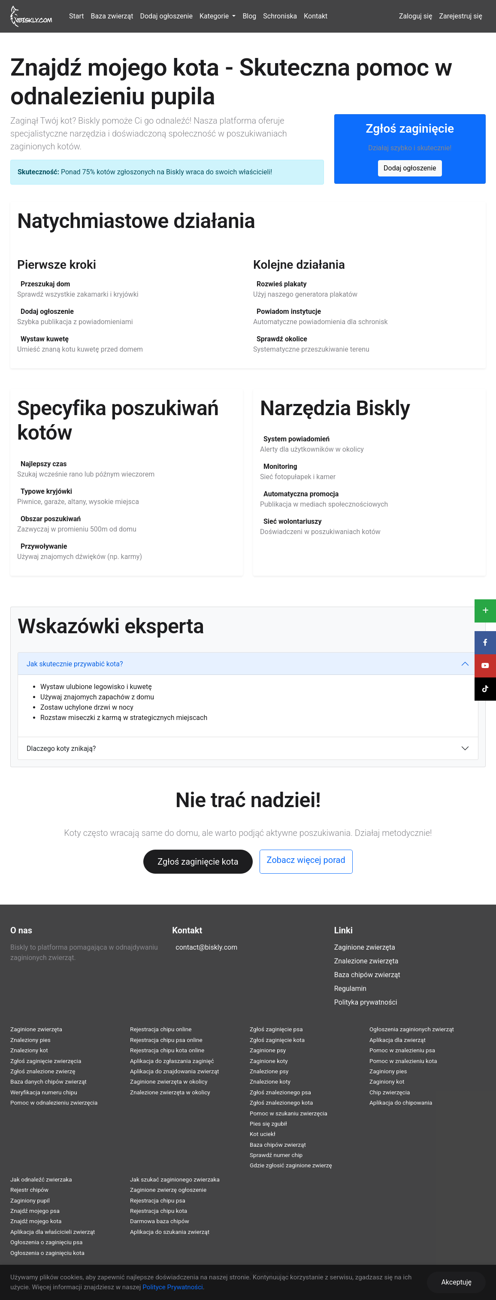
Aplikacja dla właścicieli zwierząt (52, 1231)
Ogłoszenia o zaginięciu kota (47, 1252)
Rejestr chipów (29, 1189)
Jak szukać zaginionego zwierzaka (175, 1179)
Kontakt (315, 16)
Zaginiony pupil (30, 1200)
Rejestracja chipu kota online (167, 1050)
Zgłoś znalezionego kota (281, 1102)
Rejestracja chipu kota (158, 1210)
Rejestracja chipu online (160, 1029)
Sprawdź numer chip (276, 1154)
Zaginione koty (269, 1060)
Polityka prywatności (365, 1002)
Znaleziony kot (29, 1050)
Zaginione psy (268, 1050)
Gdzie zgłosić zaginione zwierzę (291, 1165)
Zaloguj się (415, 16)
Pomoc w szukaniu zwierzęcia (288, 1113)
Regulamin (350, 988)
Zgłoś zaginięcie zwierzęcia (45, 1060)
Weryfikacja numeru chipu (43, 1092)
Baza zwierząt (112, 16)
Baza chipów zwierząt (367, 975)
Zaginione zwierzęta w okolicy (168, 1081)
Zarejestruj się (460, 16)
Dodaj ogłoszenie (166, 16)
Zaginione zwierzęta (364, 947)
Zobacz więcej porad (306, 860)
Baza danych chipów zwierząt (48, 1081)
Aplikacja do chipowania (400, 1102)
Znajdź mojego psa (35, 1210)
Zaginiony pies (388, 1071)
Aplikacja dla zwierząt (397, 1039)
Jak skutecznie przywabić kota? (75, 664)
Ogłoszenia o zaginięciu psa (46, 1242)
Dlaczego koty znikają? (61, 748)
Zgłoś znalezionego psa (280, 1092)
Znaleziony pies (30, 1039)
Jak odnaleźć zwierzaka (41, 1179)
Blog (249, 16)
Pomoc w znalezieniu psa (402, 1050)
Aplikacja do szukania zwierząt (169, 1231)
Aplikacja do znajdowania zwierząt (174, 1071)
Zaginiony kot (386, 1081)
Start (76, 16)
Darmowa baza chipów (159, 1221)
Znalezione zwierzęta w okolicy (170, 1092)
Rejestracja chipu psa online (166, 1039)
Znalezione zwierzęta (366, 961)
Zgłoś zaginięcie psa (276, 1029)
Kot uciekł (262, 1133)
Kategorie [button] (215, 16)
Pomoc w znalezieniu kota (403, 1060)
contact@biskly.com (206, 947)
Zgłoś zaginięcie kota (197, 862)
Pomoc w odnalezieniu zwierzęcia (54, 1102)
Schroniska (280, 16)
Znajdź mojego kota (35, 1221)
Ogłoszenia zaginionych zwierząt (411, 1029)
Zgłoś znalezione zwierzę (42, 1071)
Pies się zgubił (268, 1123)
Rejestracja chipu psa (157, 1200)
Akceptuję (456, 1282)
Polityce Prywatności (172, 1287)
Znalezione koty (270, 1081)
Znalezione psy (269, 1071)
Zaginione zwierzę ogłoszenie (168, 1189)
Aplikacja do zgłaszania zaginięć (172, 1060)
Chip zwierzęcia (389, 1092)
